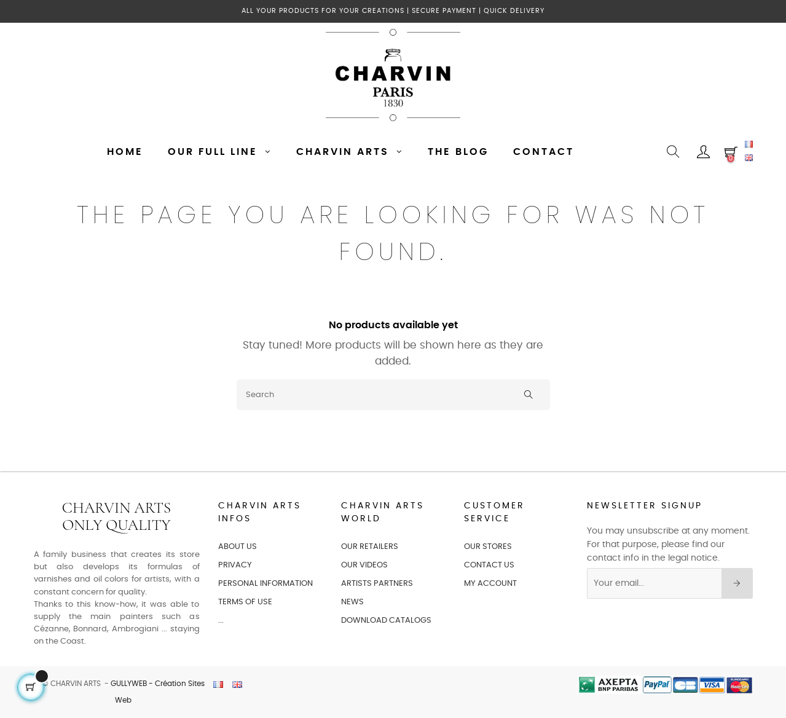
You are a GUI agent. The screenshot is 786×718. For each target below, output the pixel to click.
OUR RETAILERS (369, 547)
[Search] (393, 394)
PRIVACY (235, 565)
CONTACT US (489, 565)
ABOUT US (237, 547)
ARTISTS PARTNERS (377, 584)
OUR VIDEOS (364, 565)
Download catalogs (386, 621)
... (221, 621)
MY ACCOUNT (490, 584)
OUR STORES (488, 547)
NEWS (352, 602)
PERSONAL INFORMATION (265, 584)
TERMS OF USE (245, 602)
